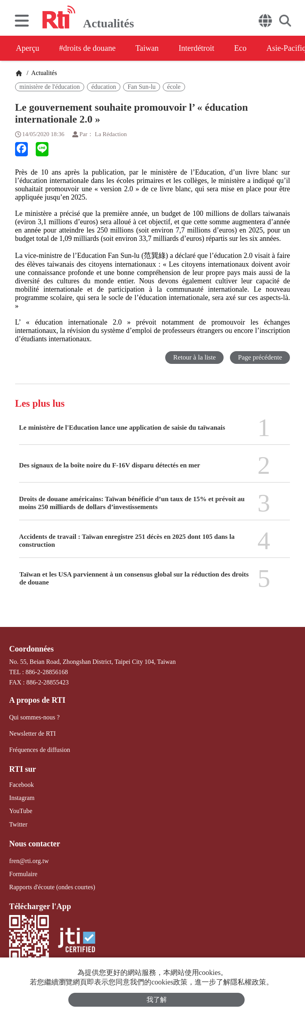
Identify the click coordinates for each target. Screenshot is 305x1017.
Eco (240, 48)
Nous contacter (34, 843)
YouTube (20, 810)
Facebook (21, 784)
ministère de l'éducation (49, 86)
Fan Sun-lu (141, 86)
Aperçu (27, 48)
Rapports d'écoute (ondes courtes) (52, 887)
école (174, 86)
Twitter (18, 824)
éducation (103, 86)
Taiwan (147, 48)
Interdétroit (196, 48)
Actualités (43, 72)
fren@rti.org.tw (29, 860)
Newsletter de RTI (32, 733)
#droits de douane (87, 48)
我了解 (157, 1000)
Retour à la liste (194, 357)
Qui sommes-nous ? (34, 717)
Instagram (22, 797)
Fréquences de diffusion (39, 749)
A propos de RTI (37, 700)
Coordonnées (31, 648)
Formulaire (23, 874)
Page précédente (260, 357)
